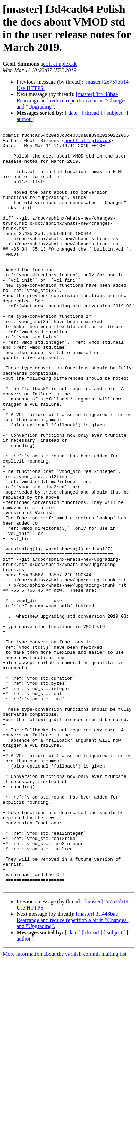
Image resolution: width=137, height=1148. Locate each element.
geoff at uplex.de (58, 64)
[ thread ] (92, 113)
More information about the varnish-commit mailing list (64, 1105)
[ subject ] (115, 113)
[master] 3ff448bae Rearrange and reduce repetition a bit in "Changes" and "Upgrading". (72, 100)
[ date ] (73, 113)
